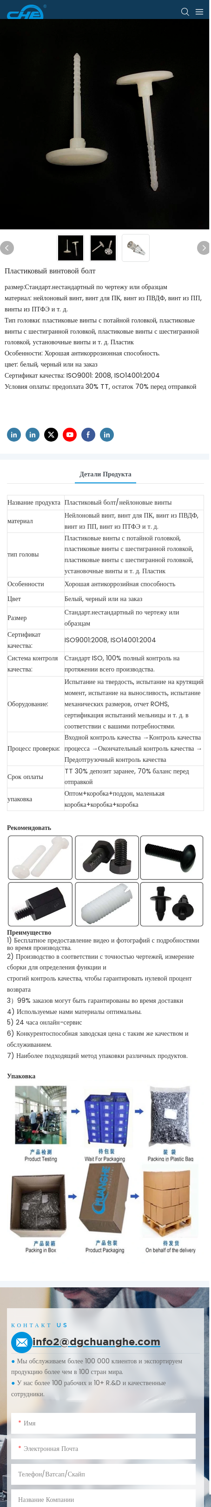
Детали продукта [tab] (105, 474)
